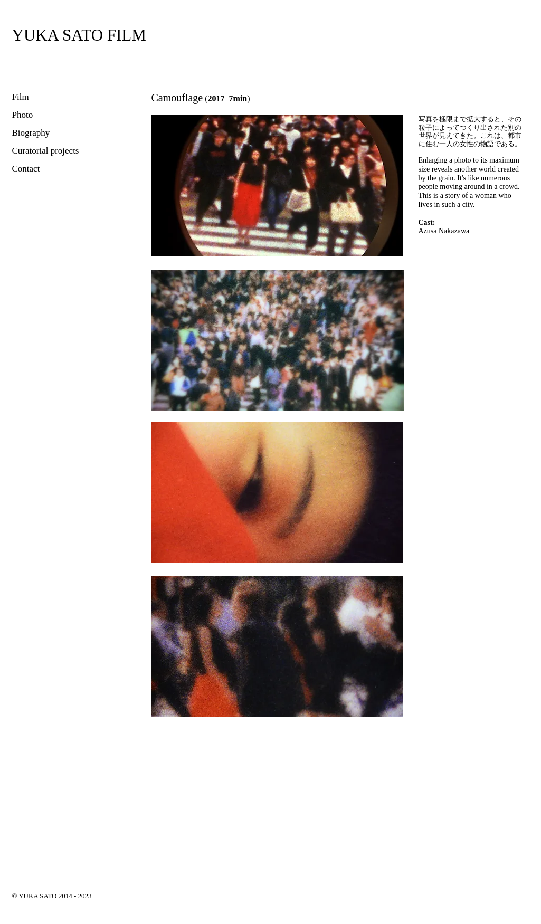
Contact (26, 169)
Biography (31, 133)
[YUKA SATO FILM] (79, 35)
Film (20, 97)
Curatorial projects (45, 151)
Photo (22, 115)
